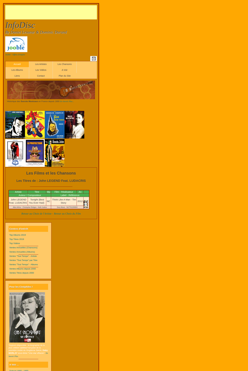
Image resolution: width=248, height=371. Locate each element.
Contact (41, 76)
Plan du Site (65, 76)
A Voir (65, 70)
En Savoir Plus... (67, 101)
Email (94, 58)
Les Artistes (40, 64)
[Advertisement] (62, 12)
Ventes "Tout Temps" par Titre (23, 260)
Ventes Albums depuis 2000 (22, 269)
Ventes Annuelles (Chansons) (23, 247)
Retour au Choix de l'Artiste (36, 213)
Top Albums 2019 (17, 235)
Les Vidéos (40, 70)
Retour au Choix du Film (67, 213)
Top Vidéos (14, 243)
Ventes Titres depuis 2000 (21, 273)
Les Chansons (65, 64)
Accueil (17, 64)
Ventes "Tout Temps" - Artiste (23, 256)
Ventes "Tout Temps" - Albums (23, 264)
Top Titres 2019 (16, 239)
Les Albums (17, 70)
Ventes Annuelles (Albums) (22, 252)
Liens (17, 76)
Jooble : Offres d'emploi (15, 54)
